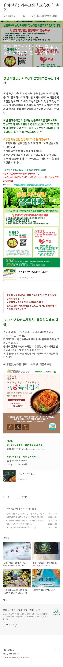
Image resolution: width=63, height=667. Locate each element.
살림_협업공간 (8, 649)
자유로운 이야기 (13, 508)
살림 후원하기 (9, 16)
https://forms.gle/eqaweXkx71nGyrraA (32, 185)
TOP (57, 650)
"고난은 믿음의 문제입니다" (17, 524)
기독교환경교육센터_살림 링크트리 (16, 657)
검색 (51, 5)
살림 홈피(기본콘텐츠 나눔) (44, 16)
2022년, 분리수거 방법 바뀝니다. (19, 527)
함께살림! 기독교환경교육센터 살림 (30, 6)
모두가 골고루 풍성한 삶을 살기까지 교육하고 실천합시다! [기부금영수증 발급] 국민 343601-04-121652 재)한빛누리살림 (26, 616)
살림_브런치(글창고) (11, 653)
